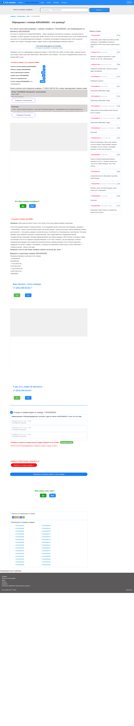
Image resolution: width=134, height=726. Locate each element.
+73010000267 (46, 562)
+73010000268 (46, 559)
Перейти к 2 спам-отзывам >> (24, 465)
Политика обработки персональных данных (16, 586)
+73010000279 (46, 528)
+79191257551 (95, 183)
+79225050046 (95, 154)
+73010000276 (46, 537)
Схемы (49, 2)
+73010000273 (46, 545)
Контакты (64, 2)
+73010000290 (19, 548)
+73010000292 (19, 553)
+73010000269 (46, 556)
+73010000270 (46, 553)
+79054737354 (95, 64)
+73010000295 (19, 562)
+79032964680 (95, 196)
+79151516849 (95, 35)
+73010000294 (19, 559)
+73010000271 (46, 550)
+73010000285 (19, 534)
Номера (20, 2)
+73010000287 (19, 539)
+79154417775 (95, 52)
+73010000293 (19, 556)
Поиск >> (99, 10)
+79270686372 (95, 171)
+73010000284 (19, 531)
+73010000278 (46, 531)
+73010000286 (19, 537)
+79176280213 (95, 76)
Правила (56, 2)
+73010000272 (46, 548)
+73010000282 (19, 525)
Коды (42, 2)
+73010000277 (46, 534)
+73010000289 (19, 545)
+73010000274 (46, 542)
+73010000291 (19, 550)
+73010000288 (19, 542)
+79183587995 (95, 205)
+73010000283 (19, 528)
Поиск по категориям (31, 2)
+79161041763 (95, 138)
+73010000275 (46, 539)
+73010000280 (46, 525)
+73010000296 (19, 564)
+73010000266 (46, 564)
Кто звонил (9, 2)
